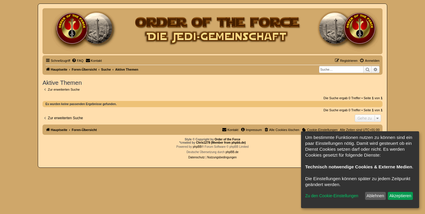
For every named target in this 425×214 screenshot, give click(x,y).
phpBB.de (231, 152)
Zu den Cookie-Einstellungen (331, 195)
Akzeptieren (400, 195)
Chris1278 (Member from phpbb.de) (221, 142)
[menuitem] (78, 60)
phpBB (197, 146)
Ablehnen (375, 195)
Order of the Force (227, 139)
